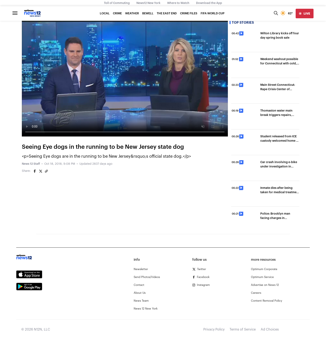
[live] (305, 13)
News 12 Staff (31, 163)
